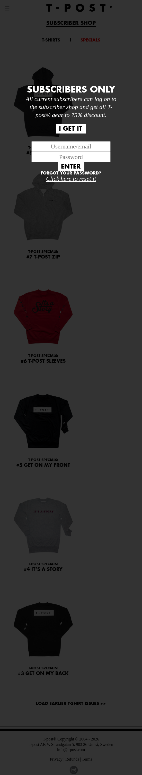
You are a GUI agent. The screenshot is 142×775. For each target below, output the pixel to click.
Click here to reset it (71, 178)
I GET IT (70, 129)
